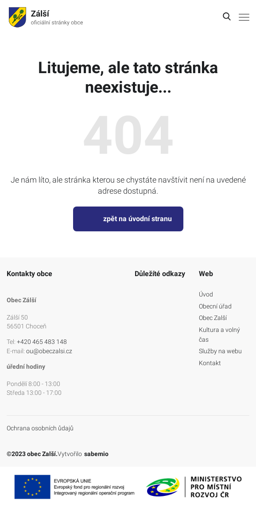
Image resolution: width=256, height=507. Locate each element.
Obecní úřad (215, 306)
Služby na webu (220, 351)
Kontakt (210, 363)
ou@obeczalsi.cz (49, 351)
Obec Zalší (213, 317)
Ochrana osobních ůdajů (40, 428)
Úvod (206, 294)
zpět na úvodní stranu (128, 219)
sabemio (96, 453)
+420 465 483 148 (42, 341)
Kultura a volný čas (219, 334)
